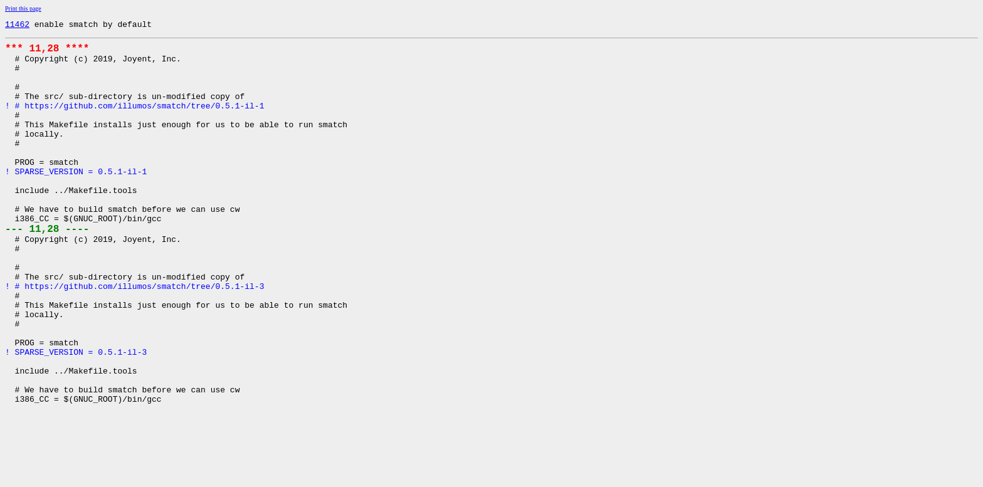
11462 (17, 25)
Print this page (23, 8)
